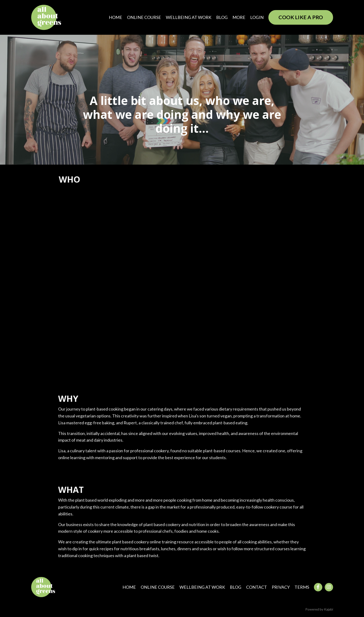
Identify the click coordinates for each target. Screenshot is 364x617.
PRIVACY (281, 587)
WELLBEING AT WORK (188, 17)
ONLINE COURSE (144, 17)
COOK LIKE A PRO (300, 17)
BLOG (222, 17)
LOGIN (257, 17)
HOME (115, 17)
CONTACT (256, 587)
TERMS (302, 587)
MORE (238, 17)
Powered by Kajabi (319, 609)
